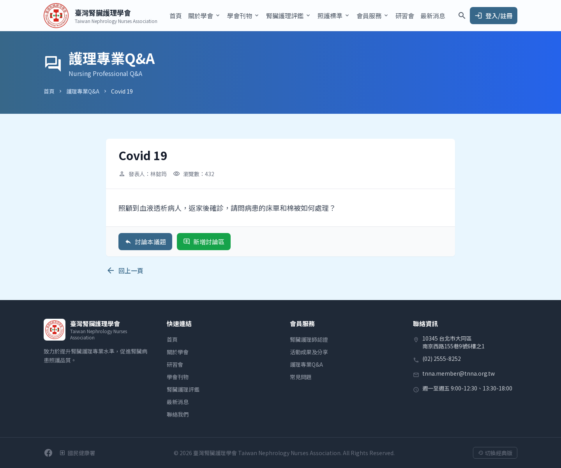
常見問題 (301, 377)
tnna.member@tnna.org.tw (458, 373)
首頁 (175, 15)
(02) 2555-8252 (441, 358)
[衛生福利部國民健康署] (77, 452)
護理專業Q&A (82, 91)
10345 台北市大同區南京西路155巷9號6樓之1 (453, 342)
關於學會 (178, 352)
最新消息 (432, 15)
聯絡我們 (178, 414)
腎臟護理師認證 (309, 339)
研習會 (404, 15)
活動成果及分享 (309, 352)
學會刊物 (178, 377)
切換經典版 (495, 453)
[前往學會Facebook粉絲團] (48, 452)
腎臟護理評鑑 (183, 389)
